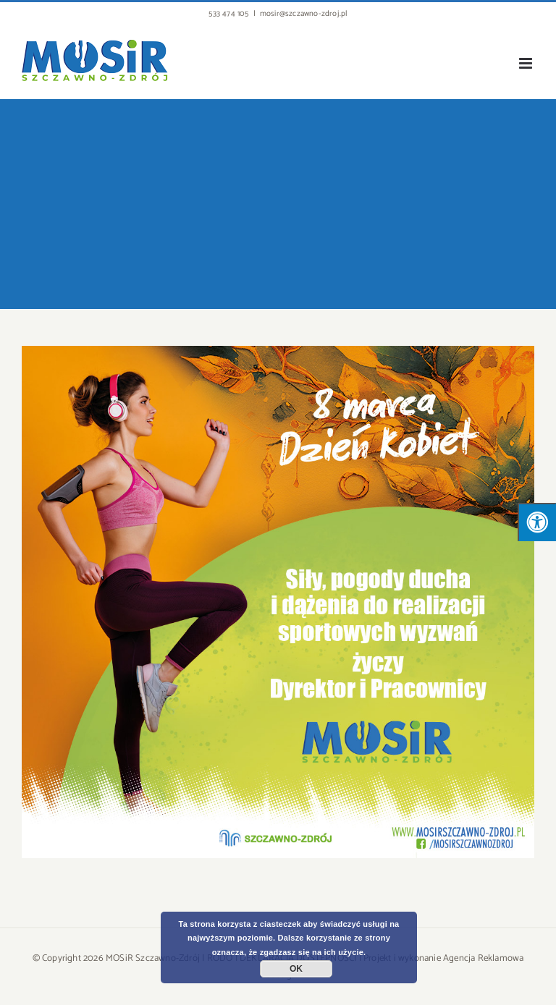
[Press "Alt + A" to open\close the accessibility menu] (537, 522)
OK (296, 969)
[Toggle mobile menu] (526, 63)
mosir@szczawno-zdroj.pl (304, 13)
